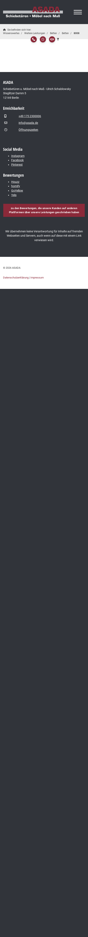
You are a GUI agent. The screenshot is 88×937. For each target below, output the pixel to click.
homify (15, 186)
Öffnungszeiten (28, 130)
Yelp (14, 195)
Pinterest (17, 164)
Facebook (17, 160)
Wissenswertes (11, 33)
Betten (53, 33)
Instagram (18, 156)
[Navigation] (78, 12)
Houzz (15, 182)
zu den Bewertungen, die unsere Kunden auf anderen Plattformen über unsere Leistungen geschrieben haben (44, 210)
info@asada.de (28, 123)
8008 (76, 33)
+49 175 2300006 (30, 116)
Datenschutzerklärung (16, 277)
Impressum (37, 277)
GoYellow (17, 190)
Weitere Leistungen (34, 33)
